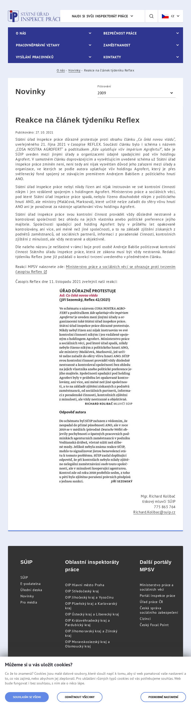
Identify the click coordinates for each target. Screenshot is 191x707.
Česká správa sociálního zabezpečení (159, 610)
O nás (61, 70)
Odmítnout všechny (80, 697)
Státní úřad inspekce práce (34, 16)
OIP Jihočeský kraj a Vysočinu (89, 597)
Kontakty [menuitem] (112, 57)
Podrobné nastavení (163, 697)
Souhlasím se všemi (27, 697)
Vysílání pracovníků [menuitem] (35, 57)
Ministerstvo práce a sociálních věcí (157, 587)
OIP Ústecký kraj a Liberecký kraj (92, 614)
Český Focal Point (154, 625)
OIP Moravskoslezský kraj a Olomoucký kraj (87, 644)
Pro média (28, 602)
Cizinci (145, 618)
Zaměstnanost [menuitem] (117, 45)
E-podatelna (30, 583)
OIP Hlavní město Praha (84, 585)
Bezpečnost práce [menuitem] (120, 33)
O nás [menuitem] (21, 33)
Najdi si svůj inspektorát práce (100, 16)
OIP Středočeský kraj (82, 591)
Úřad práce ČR (151, 602)
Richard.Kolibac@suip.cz (154, 512)
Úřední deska (31, 590)
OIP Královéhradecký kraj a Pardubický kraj (87, 622)
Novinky (74, 70)
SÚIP (24, 577)
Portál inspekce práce (157, 595)
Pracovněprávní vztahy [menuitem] (38, 45)
